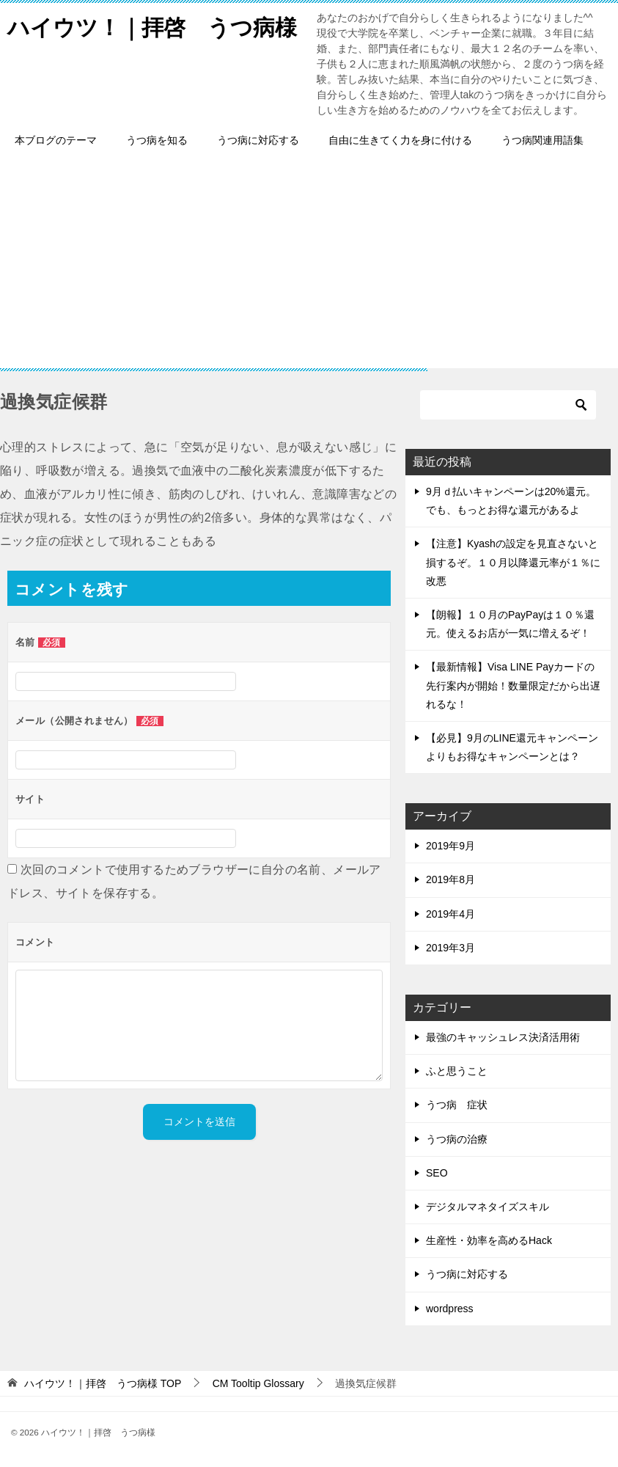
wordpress (450, 1308)
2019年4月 (450, 914)
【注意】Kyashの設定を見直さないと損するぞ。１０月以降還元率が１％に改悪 (513, 562)
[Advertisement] (309, 265)
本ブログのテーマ (56, 140)
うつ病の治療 (457, 1139)
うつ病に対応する (258, 140)
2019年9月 (450, 846)
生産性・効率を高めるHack (489, 1240)
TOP (102, 1383)
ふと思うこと (457, 1071)
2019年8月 (450, 879)
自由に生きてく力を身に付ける (400, 140)
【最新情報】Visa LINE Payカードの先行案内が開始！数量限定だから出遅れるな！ (513, 685)
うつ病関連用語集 (542, 140)
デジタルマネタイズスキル (487, 1206)
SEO (437, 1173)
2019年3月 (450, 948)
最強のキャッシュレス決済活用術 (503, 1037)
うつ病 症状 (457, 1105)
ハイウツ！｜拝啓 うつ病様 (152, 25)
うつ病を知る (157, 140)
